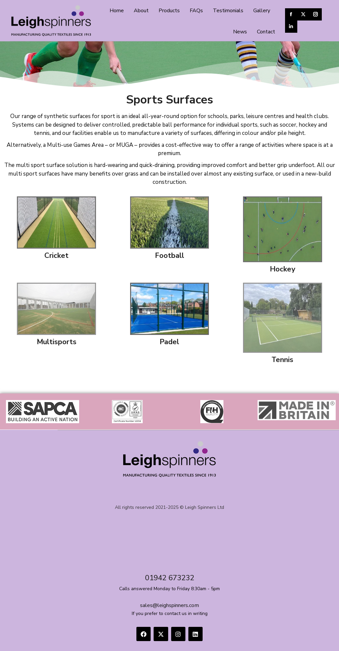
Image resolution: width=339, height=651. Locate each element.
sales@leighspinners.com (169, 605)
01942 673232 (169, 578)
